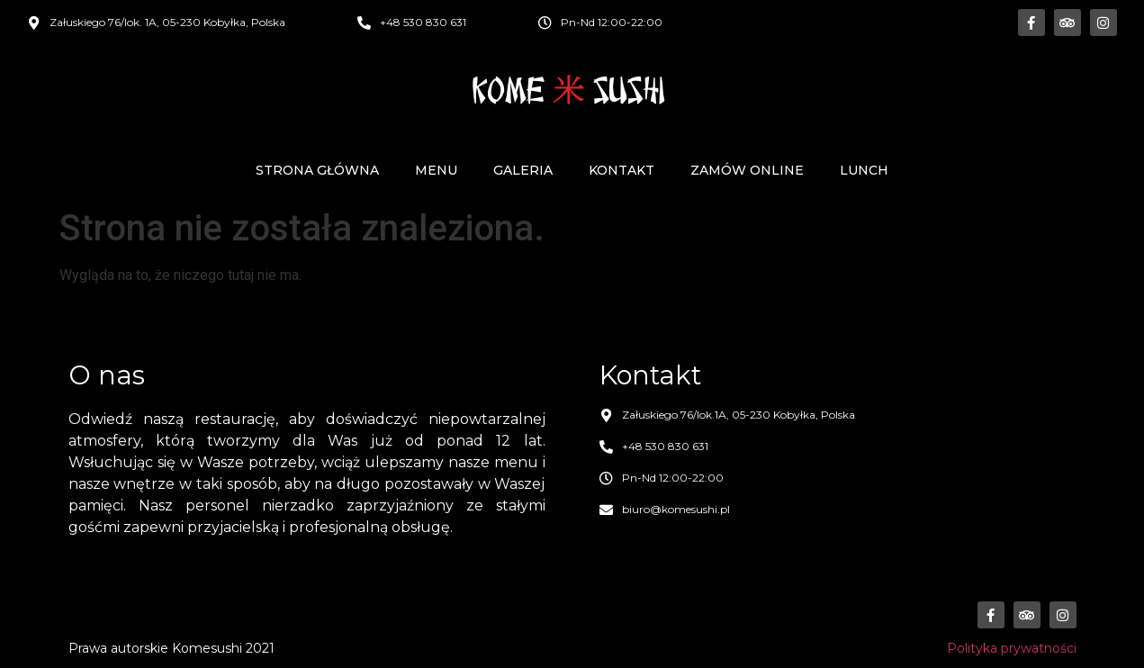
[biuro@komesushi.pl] (606, 510)
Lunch (864, 170)
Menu (436, 170)
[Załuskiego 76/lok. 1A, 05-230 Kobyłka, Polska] (34, 23)
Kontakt (621, 170)
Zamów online (747, 170)
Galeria (523, 170)
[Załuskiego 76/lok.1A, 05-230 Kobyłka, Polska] (606, 415)
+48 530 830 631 (423, 22)
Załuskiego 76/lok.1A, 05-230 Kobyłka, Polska (738, 414)
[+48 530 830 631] (364, 23)
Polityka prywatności (1011, 648)
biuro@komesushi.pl (676, 509)
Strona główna (317, 170)
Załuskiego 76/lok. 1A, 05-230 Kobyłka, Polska (167, 22)
